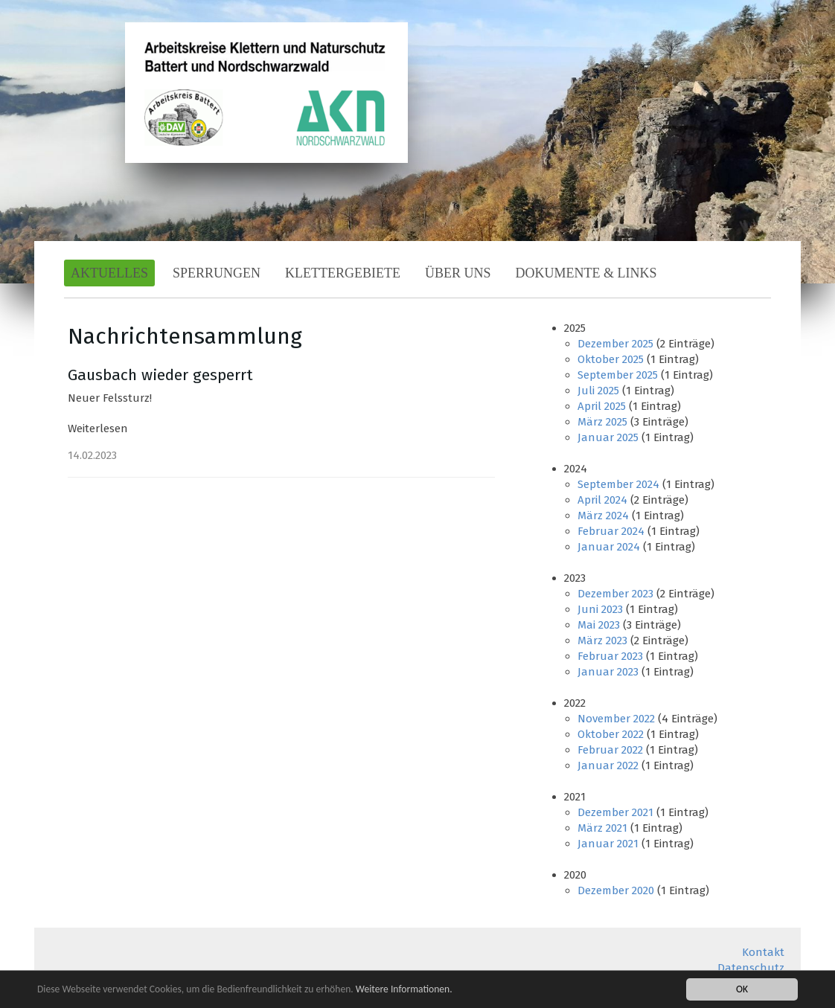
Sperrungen (216, 273)
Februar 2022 (610, 750)
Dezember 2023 (615, 593)
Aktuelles (109, 273)
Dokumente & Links (586, 273)
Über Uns (458, 273)
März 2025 (602, 421)
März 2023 (602, 640)
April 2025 (602, 406)
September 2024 (618, 484)
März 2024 (603, 515)
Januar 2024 (609, 546)
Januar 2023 (608, 671)
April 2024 (602, 500)
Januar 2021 (608, 843)
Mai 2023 (599, 625)
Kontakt (763, 952)
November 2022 (616, 718)
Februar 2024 (611, 531)
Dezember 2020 (616, 890)
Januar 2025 (608, 437)
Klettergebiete (342, 273)
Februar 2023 (610, 656)
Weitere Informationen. (404, 989)
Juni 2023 (600, 609)
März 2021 (602, 828)
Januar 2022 (608, 765)
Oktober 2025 (611, 359)
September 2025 (618, 375)
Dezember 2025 (615, 343)
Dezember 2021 (615, 812)
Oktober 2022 (611, 734)
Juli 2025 (598, 390)
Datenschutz (750, 968)
